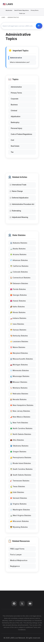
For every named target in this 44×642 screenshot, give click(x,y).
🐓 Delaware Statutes (19, 283)
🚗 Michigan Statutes (19, 365)
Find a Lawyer (16, 555)
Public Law (22, 13)
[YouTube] (30, 603)
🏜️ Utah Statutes (17, 492)
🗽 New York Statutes (19, 423)
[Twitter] (22, 603)
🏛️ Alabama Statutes (18, 243)
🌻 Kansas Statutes (18, 330)
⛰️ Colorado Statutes (19, 272)
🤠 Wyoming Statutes (19, 527)
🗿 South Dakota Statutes (20, 475)
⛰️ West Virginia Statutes (20, 515)
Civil (12, 140)
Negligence (15, 566)
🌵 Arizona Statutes (18, 254)
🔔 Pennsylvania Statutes (20, 457)
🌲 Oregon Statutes (18, 452)
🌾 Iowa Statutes (17, 324)
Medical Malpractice (18, 560)
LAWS (3, 17)
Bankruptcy (15, 122)
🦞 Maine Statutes (17, 347)
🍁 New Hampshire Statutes (21, 405)
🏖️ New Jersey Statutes (20, 411)
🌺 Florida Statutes (18, 289)
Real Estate (15, 146)
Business (14, 105)
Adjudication (9, 10)
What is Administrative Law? (20, 62)
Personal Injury (16, 128)
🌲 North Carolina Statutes (21, 428)
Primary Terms (34, 10)
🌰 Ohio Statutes (17, 440)
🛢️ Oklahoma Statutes (19, 446)
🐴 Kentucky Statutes (19, 336)
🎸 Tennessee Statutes (19, 481)
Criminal (14, 111)
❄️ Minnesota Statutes (19, 370)
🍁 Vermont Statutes (18, 498)
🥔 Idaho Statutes (17, 307)
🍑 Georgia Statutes (18, 295)
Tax (12, 152)
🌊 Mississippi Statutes (19, 376)
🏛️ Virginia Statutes (18, 504)
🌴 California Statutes (19, 266)
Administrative (16, 87)
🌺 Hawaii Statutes (18, 301)
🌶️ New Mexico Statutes (20, 417)
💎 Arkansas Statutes (19, 260)
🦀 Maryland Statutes (19, 353)
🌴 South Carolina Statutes (21, 469)
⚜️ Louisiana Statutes (19, 341)
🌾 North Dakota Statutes (20, 434)
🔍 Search (39, 26)
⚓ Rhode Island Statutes (20, 463)
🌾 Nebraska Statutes (19, 394)
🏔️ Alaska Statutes (18, 249)
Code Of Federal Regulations (21, 10)
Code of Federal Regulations (21, 134)
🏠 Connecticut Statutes (20, 278)
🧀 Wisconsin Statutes (19, 521)
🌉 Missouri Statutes (18, 382)
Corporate (14, 99)
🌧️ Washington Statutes (20, 510)
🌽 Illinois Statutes (17, 312)
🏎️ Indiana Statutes (18, 318)
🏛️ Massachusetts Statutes (21, 359)
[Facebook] (14, 603)
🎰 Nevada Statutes (18, 399)
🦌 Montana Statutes (18, 388)
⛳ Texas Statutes (17, 486)
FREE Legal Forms (17, 549)
